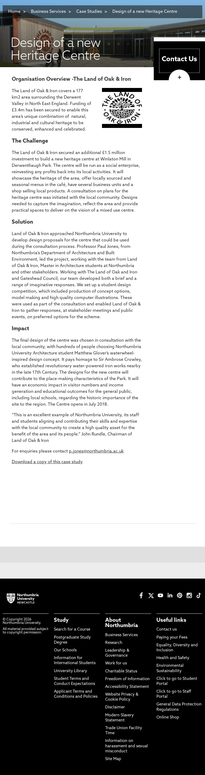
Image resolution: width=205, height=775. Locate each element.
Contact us (166, 630)
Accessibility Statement (127, 687)
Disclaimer (115, 707)
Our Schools (65, 650)
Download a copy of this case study (47, 462)
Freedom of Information (127, 679)
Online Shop (167, 718)
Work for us (116, 663)
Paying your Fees (171, 638)
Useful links (171, 620)
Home (14, 12)
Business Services (48, 12)
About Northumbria (121, 623)
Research (113, 643)
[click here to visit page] (179, 77)
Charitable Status (121, 671)
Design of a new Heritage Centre (144, 12)
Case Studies (89, 12)
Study (61, 620)
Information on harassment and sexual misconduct (126, 746)
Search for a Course (72, 630)
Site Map (113, 759)
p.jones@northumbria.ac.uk (96, 451)
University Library (70, 671)
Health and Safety (172, 658)
